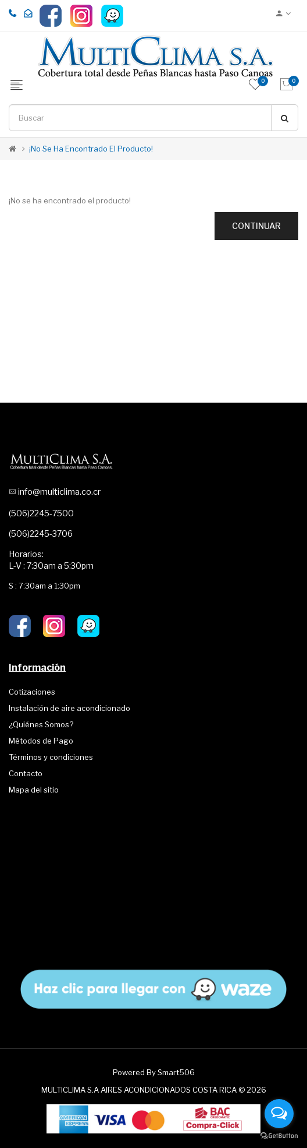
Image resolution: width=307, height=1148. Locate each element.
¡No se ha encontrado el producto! (91, 148)
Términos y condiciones (51, 757)
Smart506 (176, 1072)
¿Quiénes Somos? (41, 724)
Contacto (25, 773)
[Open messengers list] (279, 1113)
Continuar (256, 226)
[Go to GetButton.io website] (279, 1136)
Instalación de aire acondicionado (69, 708)
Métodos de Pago (41, 740)
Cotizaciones (32, 691)
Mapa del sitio (34, 789)
